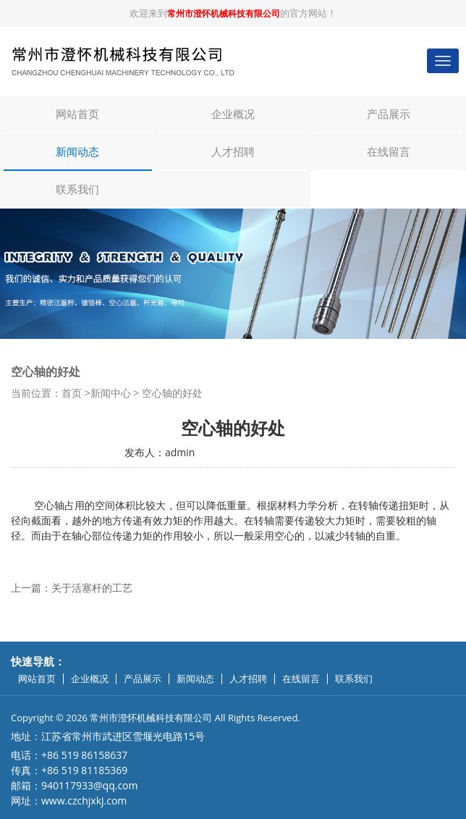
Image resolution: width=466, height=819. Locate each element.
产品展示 (388, 113)
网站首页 (77, 113)
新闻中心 (110, 393)
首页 (72, 393)
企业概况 (233, 113)
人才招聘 (233, 151)
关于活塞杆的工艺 (91, 588)
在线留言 (388, 151)
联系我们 (77, 189)
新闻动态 (77, 151)
